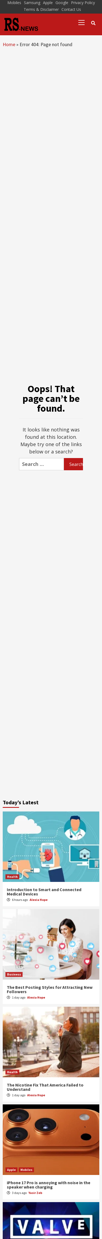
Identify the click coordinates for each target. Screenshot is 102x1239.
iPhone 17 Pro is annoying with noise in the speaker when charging (48, 1185)
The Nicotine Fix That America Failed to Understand (45, 1087)
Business (14, 974)
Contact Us (71, 9)
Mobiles (14, 2)
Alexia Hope (39, 900)
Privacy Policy (83, 2)
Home (9, 44)
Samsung (32, 2)
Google (61, 2)
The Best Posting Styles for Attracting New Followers (49, 989)
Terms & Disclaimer (41, 9)
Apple (48, 2)
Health (12, 877)
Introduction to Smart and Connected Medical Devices (44, 892)
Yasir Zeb (35, 1193)
